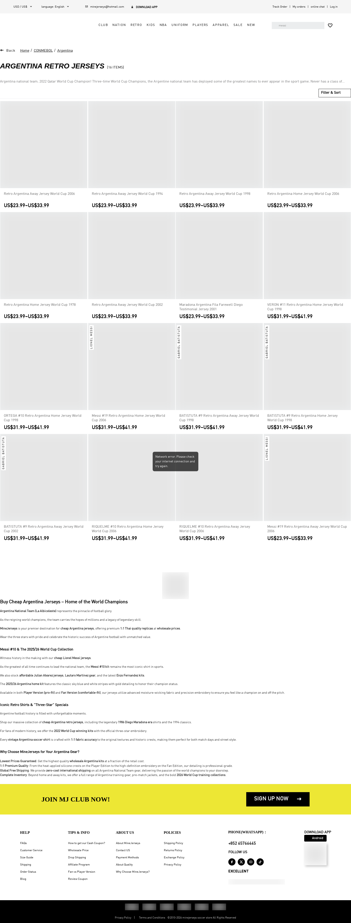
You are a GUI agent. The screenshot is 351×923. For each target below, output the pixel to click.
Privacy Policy (172, 864)
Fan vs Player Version (81, 871)
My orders (299, 6)
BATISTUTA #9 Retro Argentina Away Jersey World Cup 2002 (43, 532)
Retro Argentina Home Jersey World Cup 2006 (303, 196)
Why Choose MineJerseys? (133, 871)
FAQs (23, 843)
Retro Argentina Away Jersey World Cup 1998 (214, 196)
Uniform (176, 30)
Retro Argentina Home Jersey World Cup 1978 (40, 307)
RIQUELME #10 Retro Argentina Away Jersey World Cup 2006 (214, 532)
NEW (248, 30)
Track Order (279, 6)
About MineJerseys (128, 843)
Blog (23, 879)
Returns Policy (173, 850)
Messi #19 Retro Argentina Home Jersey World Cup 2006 (128, 421)
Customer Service (31, 850)
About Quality (124, 864)
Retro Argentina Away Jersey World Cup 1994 (127, 196)
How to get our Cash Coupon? (86, 843)
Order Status (28, 871)
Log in (334, 6)
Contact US (123, 850)
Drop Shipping (77, 857)
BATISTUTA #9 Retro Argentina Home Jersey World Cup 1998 (302, 421)
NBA (159, 30)
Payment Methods (127, 857)
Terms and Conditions (152, 918)
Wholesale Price (78, 850)
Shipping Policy (173, 843)
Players (197, 30)
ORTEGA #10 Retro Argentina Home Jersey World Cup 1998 (42, 421)
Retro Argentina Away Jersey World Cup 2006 (39, 196)
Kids (147, 30)
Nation (115, 30)
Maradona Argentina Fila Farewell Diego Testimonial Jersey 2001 (211, 310)
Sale (234, 30)
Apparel (217, 30)
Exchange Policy (174, 857)
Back (11, 53)
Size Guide (26, 857)
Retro (132, 30)
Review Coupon (78, 879)
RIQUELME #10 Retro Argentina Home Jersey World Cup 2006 (127, 532)
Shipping (25, 864)
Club (99, 30)
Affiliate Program (79, 864)
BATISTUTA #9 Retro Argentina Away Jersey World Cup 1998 (219, 421)
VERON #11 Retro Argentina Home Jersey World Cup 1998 (305, 310)
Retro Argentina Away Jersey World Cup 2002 (127, 307)
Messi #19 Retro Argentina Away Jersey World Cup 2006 (307, 532)
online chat (318, 6)
